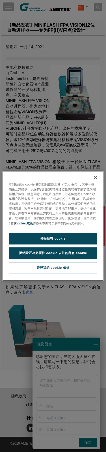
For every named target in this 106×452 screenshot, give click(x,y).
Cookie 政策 (24, 223)
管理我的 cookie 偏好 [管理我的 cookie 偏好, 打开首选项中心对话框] (52, 268)
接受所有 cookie (53, 238)
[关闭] (95, 177)
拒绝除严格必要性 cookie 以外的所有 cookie (53, 253)
